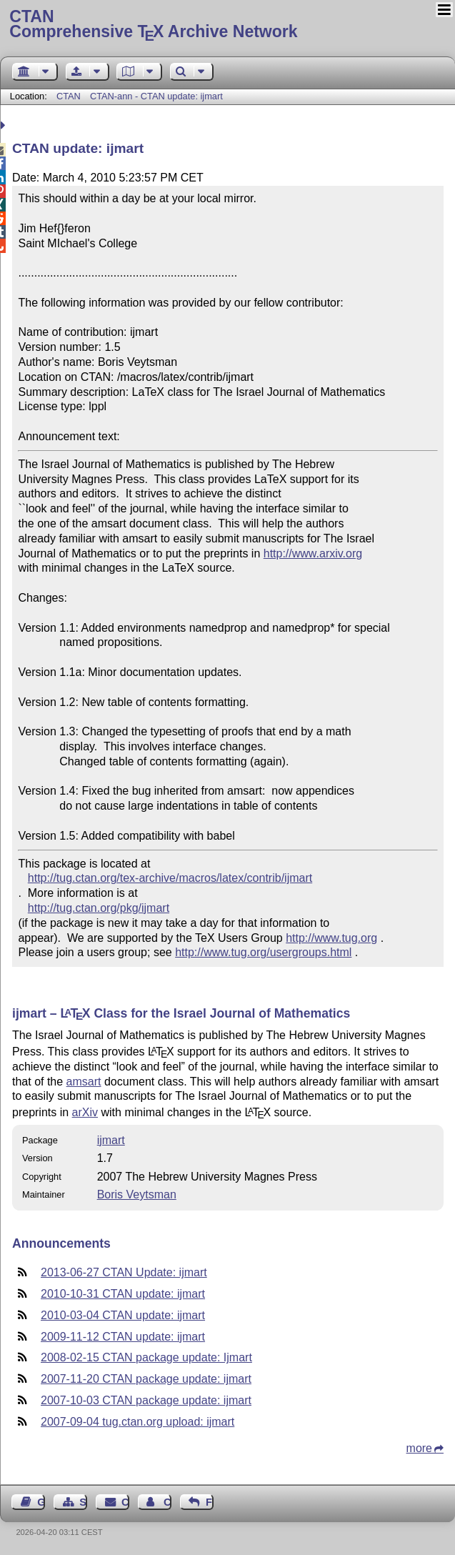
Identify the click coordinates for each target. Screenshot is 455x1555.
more (419, 1448)
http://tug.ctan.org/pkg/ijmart (98, 908)
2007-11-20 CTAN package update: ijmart (146, 1379)
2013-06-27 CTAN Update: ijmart (124, 1272)
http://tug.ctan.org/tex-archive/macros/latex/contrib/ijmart (170, 878)
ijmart (111, 1140)
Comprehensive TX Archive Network (227, 25)
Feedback (210, 1502)
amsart (83, 1081)
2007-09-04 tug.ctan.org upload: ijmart (137, 1422)
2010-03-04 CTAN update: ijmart (123, 1315)
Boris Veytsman (136, 1194)
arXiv (85, 1112)
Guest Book (41, 1502)
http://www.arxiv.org (313, 553)
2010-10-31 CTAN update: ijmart (123, 1294)
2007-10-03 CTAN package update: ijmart (146, 1400)
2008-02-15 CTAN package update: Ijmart (146, 1357)
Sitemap (83, 1502)
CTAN (68, 96)
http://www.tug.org (331, 938)
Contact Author (167, 1502)
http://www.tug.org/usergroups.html (263, 952)
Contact (125, 1502)
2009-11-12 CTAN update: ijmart (123, 1337)
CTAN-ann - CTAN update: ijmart (156, 96)
